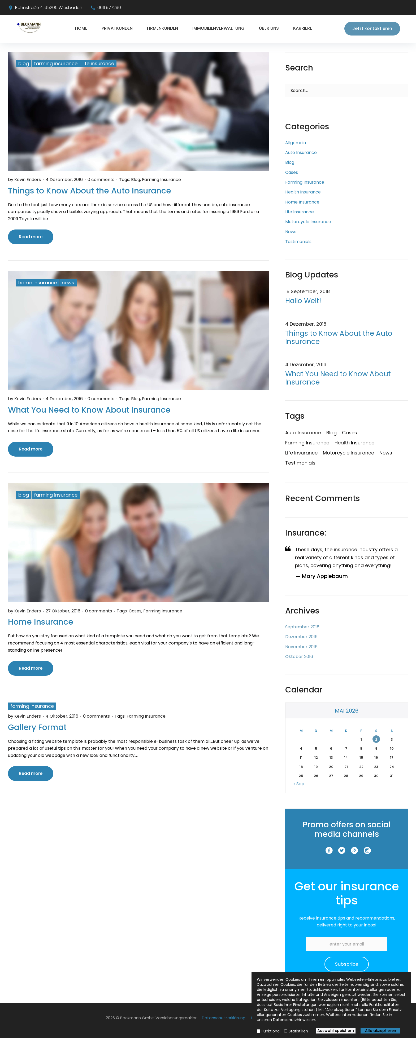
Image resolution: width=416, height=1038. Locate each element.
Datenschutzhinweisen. (294, 1019)
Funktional (271, 1031)
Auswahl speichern (335, 1030)
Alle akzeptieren (380, 1030)
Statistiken (298, 1031)
